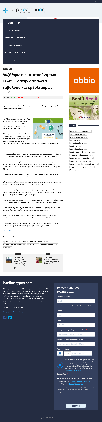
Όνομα (59, 310)
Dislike (21, 97)
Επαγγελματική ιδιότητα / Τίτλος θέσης (71, 330)
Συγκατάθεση (62, 374)
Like (13, 97)
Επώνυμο (60, 320)
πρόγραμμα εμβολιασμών (14, 245)
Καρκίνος (75, 161)
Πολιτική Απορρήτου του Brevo (74, 370)
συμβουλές (76, 140)
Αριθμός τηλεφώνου (64, 349)
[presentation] (72, 398)
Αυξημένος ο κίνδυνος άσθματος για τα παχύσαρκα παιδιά (52, 260)
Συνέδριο (32, 245)
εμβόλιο (23, 242)
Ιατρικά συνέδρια (39, 242)
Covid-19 (75, 164)
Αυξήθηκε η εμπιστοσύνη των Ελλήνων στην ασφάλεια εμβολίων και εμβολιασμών (29, 81)
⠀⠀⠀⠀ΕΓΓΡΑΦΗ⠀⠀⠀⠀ (75, 406)
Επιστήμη (75, 170)
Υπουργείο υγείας (78, 137)
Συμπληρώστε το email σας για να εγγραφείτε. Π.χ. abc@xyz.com (75, 305)
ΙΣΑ (92, 152)
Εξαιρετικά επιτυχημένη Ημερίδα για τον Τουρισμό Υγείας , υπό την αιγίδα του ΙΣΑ (21, 262)
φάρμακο (88, 167)
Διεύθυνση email (63, 296)
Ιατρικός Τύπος (90, 164)
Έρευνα (75, 158)
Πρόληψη (85, 131)
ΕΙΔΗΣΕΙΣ (5, 69)
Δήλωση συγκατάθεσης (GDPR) (80, 381)
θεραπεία (87, 158)
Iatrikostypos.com (18, 282)
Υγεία (7, 248)
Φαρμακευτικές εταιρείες (81, 155)
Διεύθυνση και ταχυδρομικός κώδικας (71, 339)
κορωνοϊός (89, 161)
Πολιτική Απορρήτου (76, 384)
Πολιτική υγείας (78, 134)
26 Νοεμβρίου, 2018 (10, 92)
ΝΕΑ (10, 69)
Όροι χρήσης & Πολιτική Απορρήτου (14, 312)
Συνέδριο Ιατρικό (48, 245)
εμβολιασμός (9, 242)
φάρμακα (75, 167)
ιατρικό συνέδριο (78, 149)
